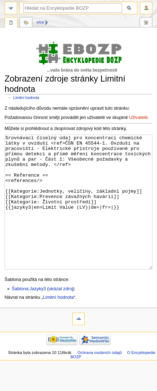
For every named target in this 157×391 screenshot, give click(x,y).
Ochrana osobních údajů (100, 379)
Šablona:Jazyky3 (29, 315)
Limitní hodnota (26, 97)
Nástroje (146, 23)
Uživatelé (138, 117)
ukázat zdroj (61, 315)
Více (40, 22)
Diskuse (26, 23)
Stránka (11, 23)
